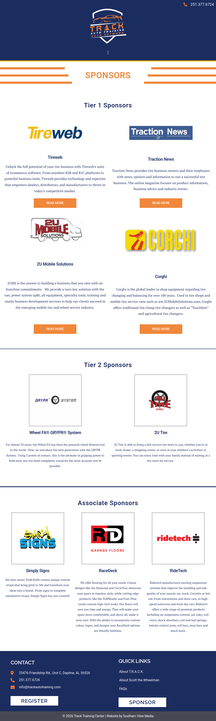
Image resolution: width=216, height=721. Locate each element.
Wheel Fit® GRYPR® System (55, 432)
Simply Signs (38, 570)
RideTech (178, 570)
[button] (108, 52)
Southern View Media (138, 716)
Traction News (161, 159)
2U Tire (160, 432)
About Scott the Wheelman (139, 680)
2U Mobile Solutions (55, 264)
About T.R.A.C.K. (131, 672)
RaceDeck (108, 570)
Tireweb (55, 157)
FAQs (123, 689)
